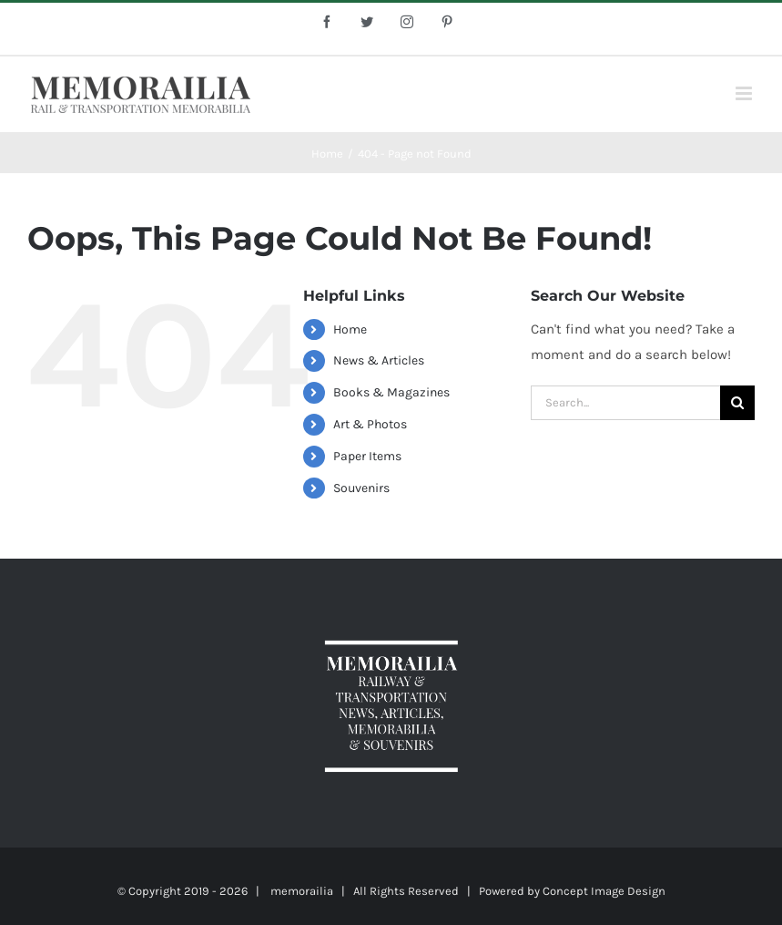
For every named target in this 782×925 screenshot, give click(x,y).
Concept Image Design (604, 891)
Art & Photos (370, 424)
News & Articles (378, 360)
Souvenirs (361, 488)
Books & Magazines (391, 392)
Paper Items (367, 456)
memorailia (301, 891)
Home (350, 329)
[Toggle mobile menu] (745, 93)
